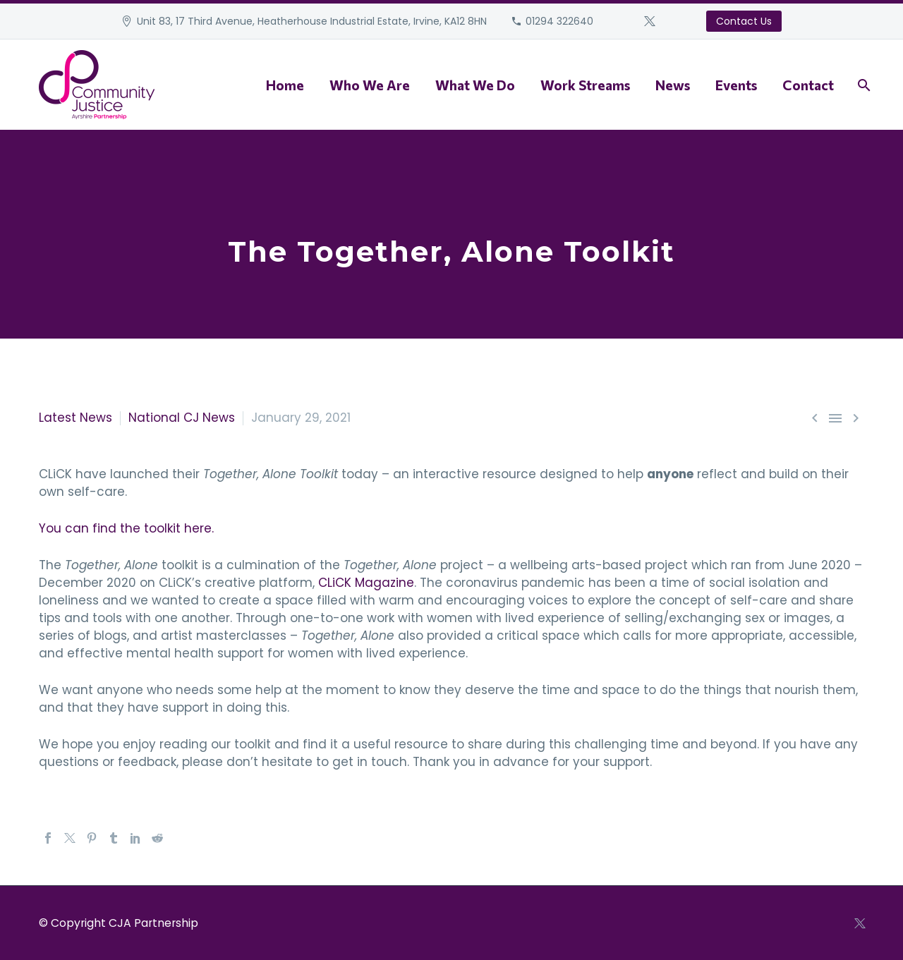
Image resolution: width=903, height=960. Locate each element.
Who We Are (369, 85)
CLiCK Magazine (366, 582)
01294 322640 (559, 21)
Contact (808, 85)
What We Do (475, 85)
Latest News (75, 417)
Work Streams (585, 85)
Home (285, 85)
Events (736, 85)
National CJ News (181, 417)
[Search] (862, 85)
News (672, 85)
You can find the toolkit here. (126, 528)
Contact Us (744, 21)
